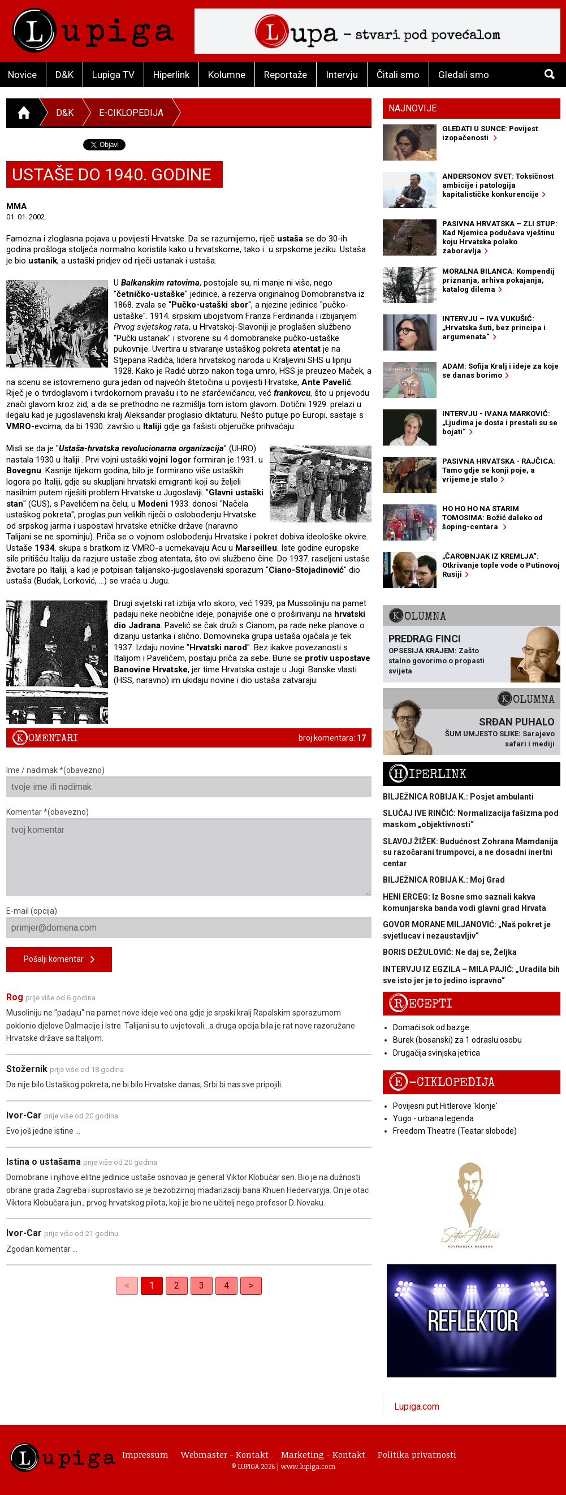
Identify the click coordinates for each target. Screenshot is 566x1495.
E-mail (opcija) (189, 922)
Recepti (420, 1003)
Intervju (342, 74)
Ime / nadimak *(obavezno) (189, 781)
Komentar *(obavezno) (189, 851)
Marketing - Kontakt (323, 1454)
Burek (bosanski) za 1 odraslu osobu (457, 1039)
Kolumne (226, 74)
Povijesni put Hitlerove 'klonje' (445, 1106)
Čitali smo (398, 74)
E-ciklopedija (131, 112)
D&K (64, 74)
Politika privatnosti (417, 1454)
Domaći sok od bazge (431, 1027)
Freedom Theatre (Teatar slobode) (455, 1130)
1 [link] (151, 1285)
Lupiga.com (416, 1406)
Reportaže (285, 74)
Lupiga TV (113, 74)
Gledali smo (463, 74)
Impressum (145, 1454)
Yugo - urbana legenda (433, 1118)
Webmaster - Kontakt (225, 1454)
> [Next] (251, 1285)
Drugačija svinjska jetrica (436, 1052)
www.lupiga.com (308, 1466)
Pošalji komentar (59, 960)
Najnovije (412, 108)
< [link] (126, 1285)
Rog (14, 997)
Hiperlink (171, 74)
